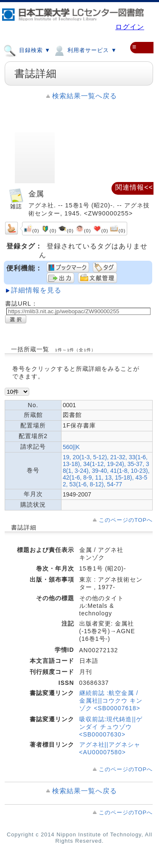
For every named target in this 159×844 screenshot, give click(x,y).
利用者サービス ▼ (85, 49)
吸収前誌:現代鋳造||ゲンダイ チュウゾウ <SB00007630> (110, 727)
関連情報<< (134, 187)
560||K (71, 447)
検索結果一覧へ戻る (84, 95)
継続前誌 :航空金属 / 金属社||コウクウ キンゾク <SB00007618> (110, 701)
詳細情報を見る (36, 290)
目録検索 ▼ (26, 49)
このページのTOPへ (126, 520)
